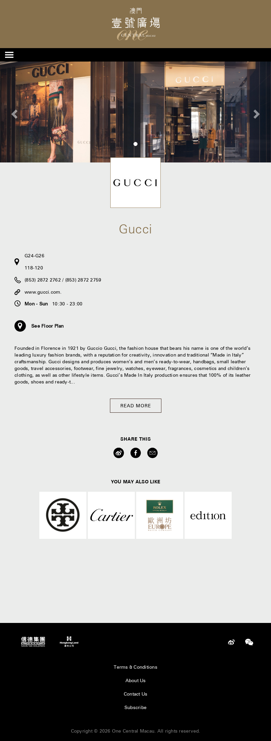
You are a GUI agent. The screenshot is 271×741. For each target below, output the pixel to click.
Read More (135, 406)
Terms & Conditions (135, 667)
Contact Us (136, 694)
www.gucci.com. (43, 292)
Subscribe (135, 707)
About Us (135, 680)
